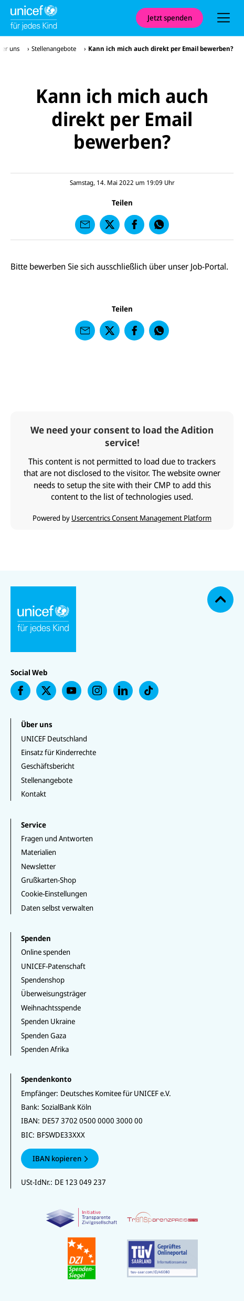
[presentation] (223, 18)
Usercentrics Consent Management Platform (141, 518)
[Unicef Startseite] (67, 17)
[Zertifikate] (122, 1243)
